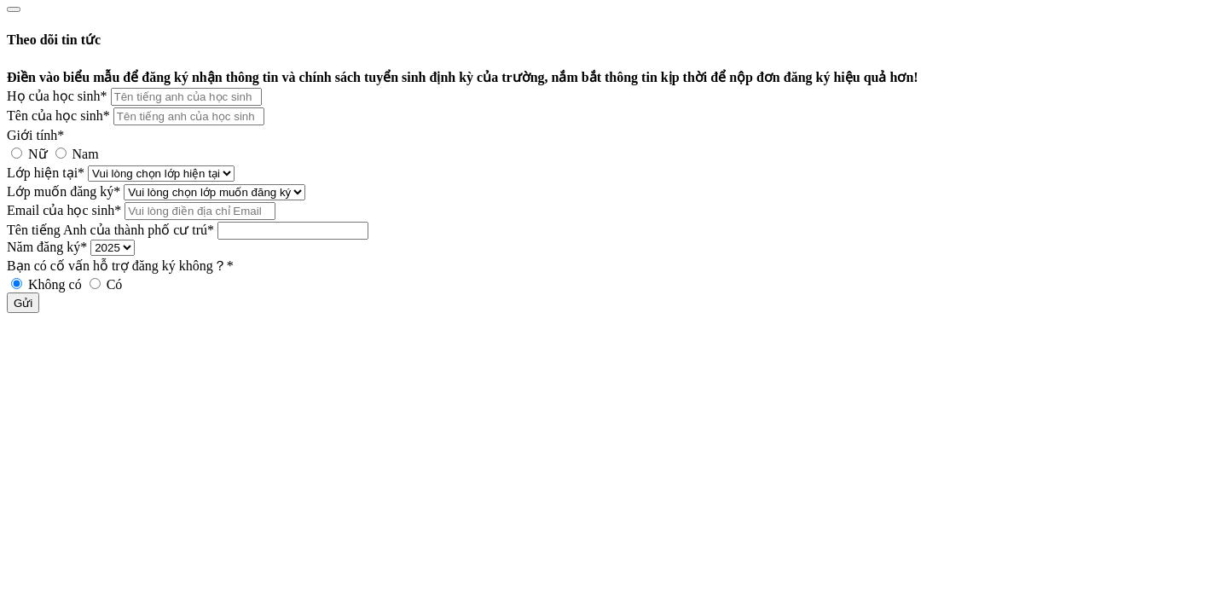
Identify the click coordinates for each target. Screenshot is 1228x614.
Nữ (31, 154)
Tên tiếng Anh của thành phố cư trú (110, 230)
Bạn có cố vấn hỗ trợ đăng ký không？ (120, 265)
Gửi (23, 303)
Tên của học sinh (58, 115)
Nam (77, 154)
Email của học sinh (64, 210)
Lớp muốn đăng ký (63, 191)
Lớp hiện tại (45, 172)
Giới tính (35, 135)
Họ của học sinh (57, 96)
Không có (48, 284)
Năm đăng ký (47, 247)
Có (106, 284)
